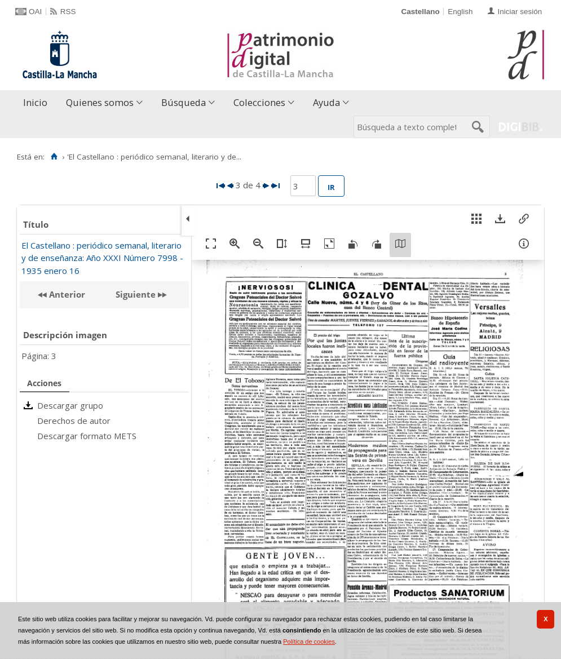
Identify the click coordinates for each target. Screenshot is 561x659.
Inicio (35, 102)
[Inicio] (54, 157)
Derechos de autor (74, 420)
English (460, 11)
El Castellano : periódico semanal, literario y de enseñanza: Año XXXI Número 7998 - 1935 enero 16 (102, 258)
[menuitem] (38, 103)
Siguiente (135, 294)
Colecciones (259, 102)
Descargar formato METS (86, 435)
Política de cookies (309, 641)
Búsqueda (183, 102)
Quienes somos (100, 102)
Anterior (66, 294)
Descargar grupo (70, 405)
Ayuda (326, 102)
